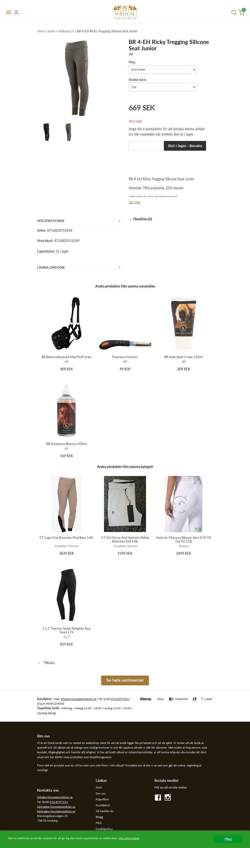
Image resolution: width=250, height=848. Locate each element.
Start (99, 787)
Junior (51, 31)
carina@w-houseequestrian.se (56, 806)
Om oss (100, 793)
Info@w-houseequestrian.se (78, 699)
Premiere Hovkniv (125, 357)
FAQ (99, 823)
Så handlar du (105, 811)
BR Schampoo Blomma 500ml (66, 444)
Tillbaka (46, 663)
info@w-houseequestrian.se (55, 797)
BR (131, 54)
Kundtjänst (103, 805)
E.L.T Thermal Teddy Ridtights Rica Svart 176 (66, 630)
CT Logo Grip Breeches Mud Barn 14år (66, 538)
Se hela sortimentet (125, 680)
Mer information (128, 838)
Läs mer (134, 202)
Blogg (99, 817)
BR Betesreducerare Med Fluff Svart (67, 357)
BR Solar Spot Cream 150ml (183, 357)
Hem (40, 31)
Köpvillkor (102, 799)
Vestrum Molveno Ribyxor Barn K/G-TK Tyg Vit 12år (183, 539)
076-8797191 (120, 699)
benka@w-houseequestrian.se (56, 811)
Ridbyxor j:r (66, 31)
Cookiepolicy (104, 829)
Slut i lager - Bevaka (185, 146)
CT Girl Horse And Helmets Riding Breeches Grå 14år (125, 539)
